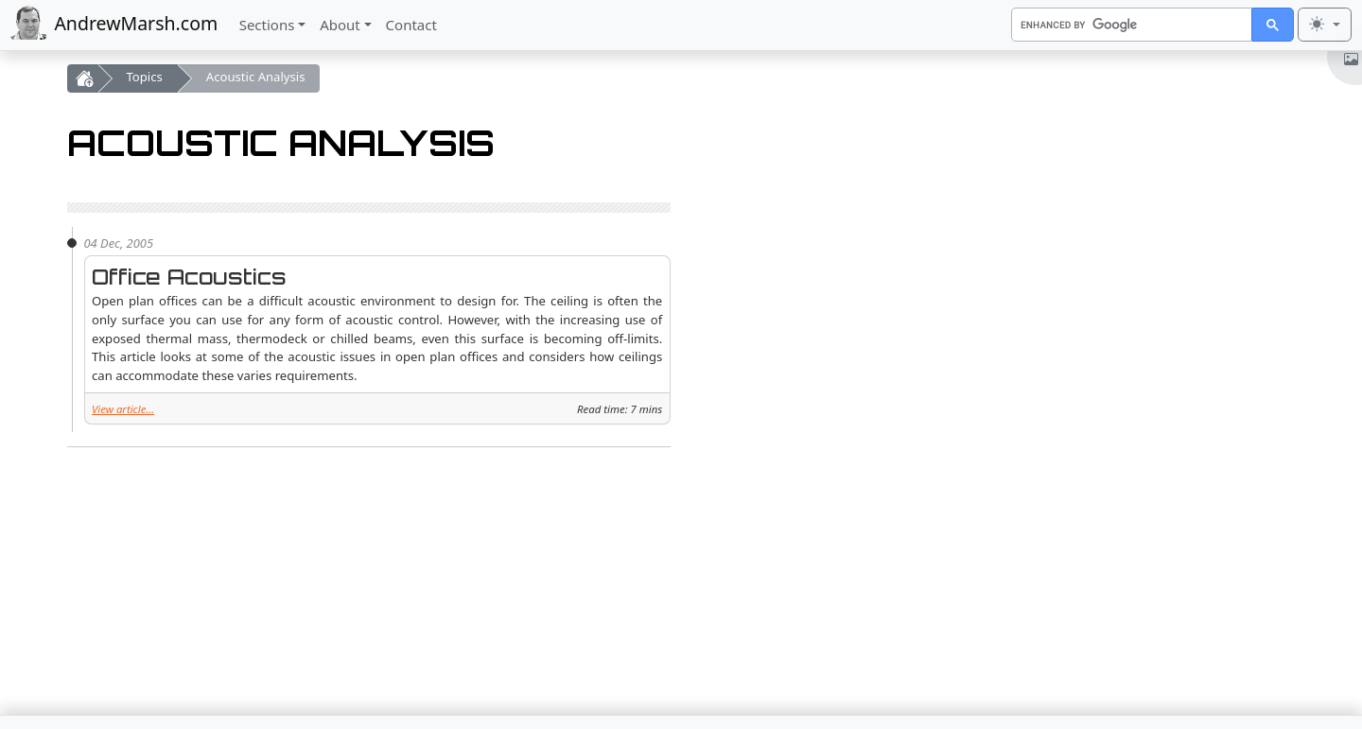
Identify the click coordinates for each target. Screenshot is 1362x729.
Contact (411, 24)
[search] (1130, 24)
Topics (145, 76)
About (340, 24)
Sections (267, 24)
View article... (123, 409)
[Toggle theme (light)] (1325, 25)
